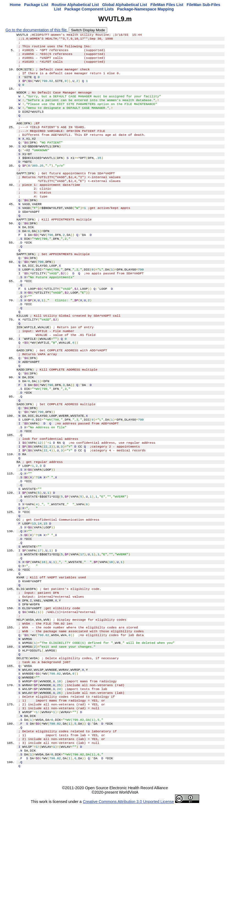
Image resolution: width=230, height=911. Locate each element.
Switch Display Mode (88, 30)
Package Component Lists (89, 9)
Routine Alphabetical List (75, 4)
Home (15, 4)
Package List (36, 4)
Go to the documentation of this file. (36, 30)
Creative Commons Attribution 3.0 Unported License (128, 906)
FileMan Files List (166, 4)
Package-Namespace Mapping (145, 9)
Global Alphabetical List (124, 4)
